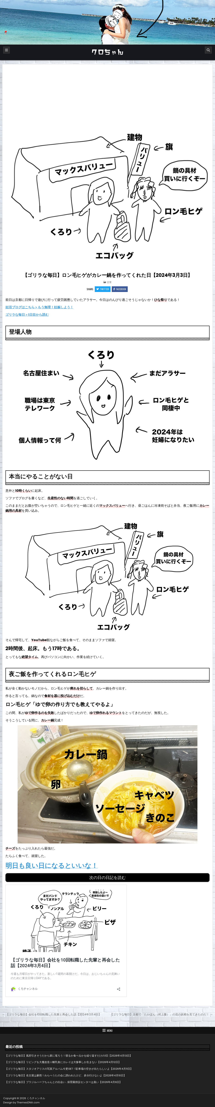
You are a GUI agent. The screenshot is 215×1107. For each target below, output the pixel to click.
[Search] (208, 50)
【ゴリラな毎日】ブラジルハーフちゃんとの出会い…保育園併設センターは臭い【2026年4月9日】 (63, 1082)
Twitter (102, 289)
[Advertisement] (107, 94)
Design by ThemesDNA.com (21, 1102)
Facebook (119, 289)
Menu (110, 1031)
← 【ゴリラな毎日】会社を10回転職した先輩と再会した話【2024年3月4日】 (51, 1014)
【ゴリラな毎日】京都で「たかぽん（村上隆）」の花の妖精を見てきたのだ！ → (161, 1014)
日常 (109, 282)
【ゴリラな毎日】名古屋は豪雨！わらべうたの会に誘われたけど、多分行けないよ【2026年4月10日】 (65, 1075)
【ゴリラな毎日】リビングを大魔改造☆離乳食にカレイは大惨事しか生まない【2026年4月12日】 (63, 1062)
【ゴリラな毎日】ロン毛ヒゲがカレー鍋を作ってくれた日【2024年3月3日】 (108, 275)
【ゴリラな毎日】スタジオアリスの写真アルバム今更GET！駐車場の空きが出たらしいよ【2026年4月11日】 (69, 1069)
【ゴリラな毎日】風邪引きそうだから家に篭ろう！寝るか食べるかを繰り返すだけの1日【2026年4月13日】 (68, 1056)
